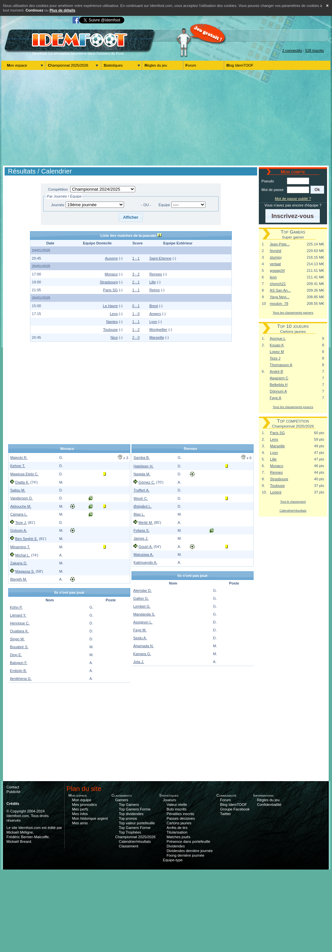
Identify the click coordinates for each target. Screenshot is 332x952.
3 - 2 (135, 274)
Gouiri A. (145, 547)
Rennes (155, 274)
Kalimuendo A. (145, 562)
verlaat (275, 264)
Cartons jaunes (178, 823)
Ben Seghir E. (26, 539)
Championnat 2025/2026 (68, 65)
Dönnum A (278, 391)
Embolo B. (18, 671)
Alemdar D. (142, 590)
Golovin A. (18, 530)
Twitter (225, 814)
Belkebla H (278, 385)
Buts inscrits (176, 809)
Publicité (13, 792)
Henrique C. (20, 623)
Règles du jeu (155, 65)
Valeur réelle (176, 805)
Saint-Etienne (160, 258)
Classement (128, 846)
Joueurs (169, 800)
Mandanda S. (144, 614)
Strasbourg (109, 282)
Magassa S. (25, 571)
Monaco (111, 274)
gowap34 (277, 270)
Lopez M (277, 352)
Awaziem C (279, 378)
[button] (131, 217)
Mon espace (17, 65)
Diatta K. (22, 482)
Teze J (275, 358)
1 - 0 (135, 314)
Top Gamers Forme (134, 809)
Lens (114, 314)
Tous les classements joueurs (293, 407)
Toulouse (110, 330)
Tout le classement (293, 501)
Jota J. (138, 662)
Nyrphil (275, 251)
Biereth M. (18, 579)
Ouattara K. (19, 631)
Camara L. (18, 514)
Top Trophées (130, 832)
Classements (121, 795)
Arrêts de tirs (176, 828)
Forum (191, 65)
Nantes (112, 322)
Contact (13, 787)
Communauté (226, 795)
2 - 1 (135, 282)
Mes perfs (80, 809)
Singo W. (17, 639)
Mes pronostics (84, 805)
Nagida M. (142, 474)
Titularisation (176, 832)
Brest (153, 306)
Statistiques (113, 65)
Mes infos (80, 814)
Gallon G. (141, 598)
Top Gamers (129, 805)
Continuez (34, 10)
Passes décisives (180, 818)
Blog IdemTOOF (240, 65)
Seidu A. (140, 638)
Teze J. (21, 522)
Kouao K (277, 345)
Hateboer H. (143, 466)
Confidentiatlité (269, 805)
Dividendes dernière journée (189, 851)
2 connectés (292, 50)
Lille (152, 282)
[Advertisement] (165, 118)
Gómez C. (146, 482)
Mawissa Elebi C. (24, 474)
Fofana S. (142, 530)
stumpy (276, 257)
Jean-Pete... (279, 244)
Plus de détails (62, 10)
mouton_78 (279, 303)
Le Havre (110, 306)
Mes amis (80, 823)
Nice (114, 337)
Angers (155, 314)
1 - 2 (135, 330)
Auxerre (111, 258)
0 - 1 (135, 306)
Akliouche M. (20, 506)
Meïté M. (145, 522)
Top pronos (128, 818)
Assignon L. (142, 622)
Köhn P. (16, 607)
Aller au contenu (17, 20)
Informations (263, 795)
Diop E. (16, 655)
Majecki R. (18, 458)
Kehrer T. (17, 466)
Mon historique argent (90, 818)
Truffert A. (142, 490)
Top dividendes (131, 814)
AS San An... (280, 290)
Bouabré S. (19, 647)
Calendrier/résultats (293, 510)
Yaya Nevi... (279, 297)
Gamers (121, 800)
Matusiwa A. (143, 554)
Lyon (153, 322)
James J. (141, 538)
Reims (154, 290)
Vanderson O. (21, 498)
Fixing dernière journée (185, 855)
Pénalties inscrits (180, 814)
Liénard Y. (18, 615)
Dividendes (175, 846)
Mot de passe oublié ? (293, 199)
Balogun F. (18, 663)
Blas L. (139, 514)
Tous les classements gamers (293, 312)
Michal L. (22, 555)
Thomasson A (281, 365)
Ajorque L (278, 338)
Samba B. (142, 458)
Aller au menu (41, 20)
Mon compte (61, 20)
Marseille (156, 337)
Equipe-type (173, 860)
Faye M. (139, 630)
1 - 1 (135, 258)
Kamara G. (142, 654)
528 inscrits (314, 50)
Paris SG (110, 290)
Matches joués (178, 837)
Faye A (275, 398)
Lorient (275, 492)
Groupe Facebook (235, 809)
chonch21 (278, 284)
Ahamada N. (143, 646)
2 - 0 (135, 337)
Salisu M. (17, 490)
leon (273, 277)
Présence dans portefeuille (188, 841)
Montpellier (158, 330)
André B (276, 371)
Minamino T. (20, 547)
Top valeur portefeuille (137, 823)
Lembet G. (141, 606)
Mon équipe (81, 800)
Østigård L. (143, 506)
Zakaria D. (18, 563)
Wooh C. (141, 498)
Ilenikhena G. (21, 679)
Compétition (58, 189)
